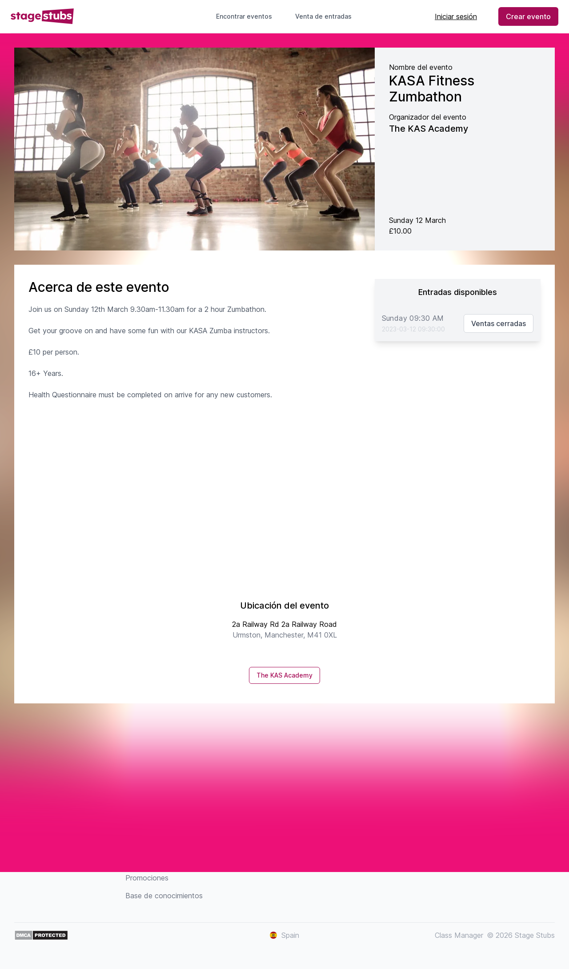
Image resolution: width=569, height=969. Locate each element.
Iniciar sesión (456, 16)
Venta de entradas (327, 16)
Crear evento (528, 16)
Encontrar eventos (244, 16)
